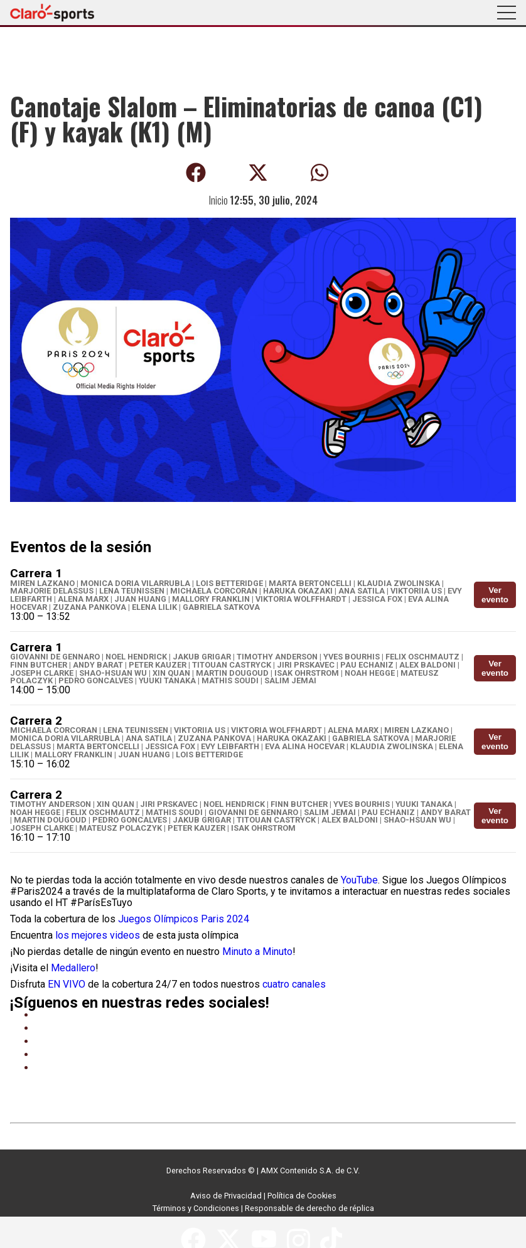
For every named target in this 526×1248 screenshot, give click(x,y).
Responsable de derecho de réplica (309, 1208)
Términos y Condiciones (196, 1208)
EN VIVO (66, 984)
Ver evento (494, 594)
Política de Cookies (301, 1195)
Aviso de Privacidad (226, 1195)
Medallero (73, 968)
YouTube (359, 880)
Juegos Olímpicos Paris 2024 (183, 919)
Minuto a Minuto (257, 951)
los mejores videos (97, 935)
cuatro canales (294, 984)
